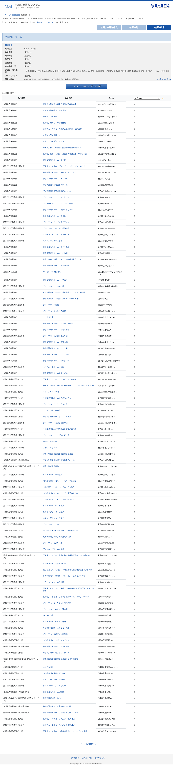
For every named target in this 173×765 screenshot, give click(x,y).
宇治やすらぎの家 (50, 441)
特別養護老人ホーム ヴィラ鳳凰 (56, 247)
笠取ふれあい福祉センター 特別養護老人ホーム (62, 259)
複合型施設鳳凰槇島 (51, 466)
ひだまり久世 (48, 317)
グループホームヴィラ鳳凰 (53, 506)
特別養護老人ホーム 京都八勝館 (56, 330)
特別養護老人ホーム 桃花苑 (54, 216)
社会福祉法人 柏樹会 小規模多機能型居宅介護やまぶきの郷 (67, 570)
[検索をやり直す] (164, 79)
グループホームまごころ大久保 (55, 404)
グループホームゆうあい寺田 (54, 622)
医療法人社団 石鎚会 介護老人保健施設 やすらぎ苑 (65, 154)
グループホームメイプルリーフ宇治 (57, 234)
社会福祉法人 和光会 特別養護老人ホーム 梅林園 (64, 292)
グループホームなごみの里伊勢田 (56, 228)
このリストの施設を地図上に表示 (86, 86)
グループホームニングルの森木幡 (56, 435)
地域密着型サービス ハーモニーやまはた (59, 481)
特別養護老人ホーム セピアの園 (56, 354)
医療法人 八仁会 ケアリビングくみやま (59, 379)
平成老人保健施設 (50, 117)
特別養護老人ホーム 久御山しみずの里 (59, 172)
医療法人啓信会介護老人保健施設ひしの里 (59, 104)
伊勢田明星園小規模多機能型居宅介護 (58, 454)
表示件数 (5, 93)
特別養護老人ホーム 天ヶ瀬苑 (55, 179)
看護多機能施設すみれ (52, 698)
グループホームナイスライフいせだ (57, 222)
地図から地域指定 (109, 27)
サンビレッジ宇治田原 (52, 272)
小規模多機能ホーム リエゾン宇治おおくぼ (60, 493)
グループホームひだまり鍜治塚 (55, 634)
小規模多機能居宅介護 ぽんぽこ (56, 673)
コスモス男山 (48, 667)
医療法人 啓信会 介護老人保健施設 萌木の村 (62, 129)
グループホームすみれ (52, 524)
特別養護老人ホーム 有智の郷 (55, 342)
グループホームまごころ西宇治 (55, 423)
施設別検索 (16, 15)
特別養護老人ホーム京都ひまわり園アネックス (61, 713)
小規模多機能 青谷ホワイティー (56, 653)
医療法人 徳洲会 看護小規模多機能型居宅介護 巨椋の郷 (66, 555)
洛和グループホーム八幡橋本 (54, 679)
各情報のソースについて (46, 22)
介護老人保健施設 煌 (52, 135)
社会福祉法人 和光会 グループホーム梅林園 (61, 299)
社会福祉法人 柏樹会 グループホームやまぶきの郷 (64, 576)
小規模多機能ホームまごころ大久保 (57, 398)
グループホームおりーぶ (52, 543)
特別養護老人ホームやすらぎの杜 (56, 373)
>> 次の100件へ (89, 744)
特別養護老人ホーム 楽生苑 (54, 160)
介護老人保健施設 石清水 (53, 141)
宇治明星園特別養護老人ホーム (55, 185)
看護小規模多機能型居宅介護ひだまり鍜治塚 (60, 659)
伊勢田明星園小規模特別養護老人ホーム (59, 460)
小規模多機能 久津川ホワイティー (57, 640)
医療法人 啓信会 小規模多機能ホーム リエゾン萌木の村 (66, 597)
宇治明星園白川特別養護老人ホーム (57, 191)
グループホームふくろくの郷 (54, 686)
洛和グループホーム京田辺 (53, 367)
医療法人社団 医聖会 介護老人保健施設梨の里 (62, 148)
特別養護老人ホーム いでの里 (55, 280)
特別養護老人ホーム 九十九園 (55, 348)
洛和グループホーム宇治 (52, 241)
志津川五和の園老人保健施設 (54, 110)
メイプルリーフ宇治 (51, 392)
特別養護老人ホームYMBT (53, 692)
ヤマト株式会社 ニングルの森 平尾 (58, 203)
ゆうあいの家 (48, 615)
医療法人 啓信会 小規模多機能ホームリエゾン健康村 (65, 731)
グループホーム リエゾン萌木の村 (57, 603)
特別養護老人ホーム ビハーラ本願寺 (58, 323)
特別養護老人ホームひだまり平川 (56, 646)
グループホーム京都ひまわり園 (55, 336)
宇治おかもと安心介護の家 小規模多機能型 (60, 530)
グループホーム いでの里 (53, 286)
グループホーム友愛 (51, 305)
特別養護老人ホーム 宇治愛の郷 (56, 266)
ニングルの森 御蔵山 (52, 410)
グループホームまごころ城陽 (54, 311)
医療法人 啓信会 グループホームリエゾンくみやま (64, 166)
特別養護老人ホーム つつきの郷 (56, 361)
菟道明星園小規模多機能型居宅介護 (57, 537)
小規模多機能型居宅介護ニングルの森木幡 (59, 429)
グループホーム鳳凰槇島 (52, 475)
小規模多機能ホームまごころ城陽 (56, 628)
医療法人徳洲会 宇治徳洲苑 (54, 123)
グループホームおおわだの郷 (54, 564)
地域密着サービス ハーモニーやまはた (59, 487)
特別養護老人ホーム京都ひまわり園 (57, 706)
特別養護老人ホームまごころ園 (55, 253)
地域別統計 (134, 27)
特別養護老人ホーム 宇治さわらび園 (58, 210)
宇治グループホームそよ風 (53, 549)
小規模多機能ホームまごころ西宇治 (57, 417)
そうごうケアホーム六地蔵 (53, 582)
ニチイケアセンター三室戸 (53, 512)
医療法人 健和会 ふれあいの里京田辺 (59, 719)
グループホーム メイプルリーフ (56, 197)
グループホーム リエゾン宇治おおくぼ (59, 499)
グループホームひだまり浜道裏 (55, 609)
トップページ (6, 15)
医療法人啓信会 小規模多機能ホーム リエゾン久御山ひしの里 (68, 386)
